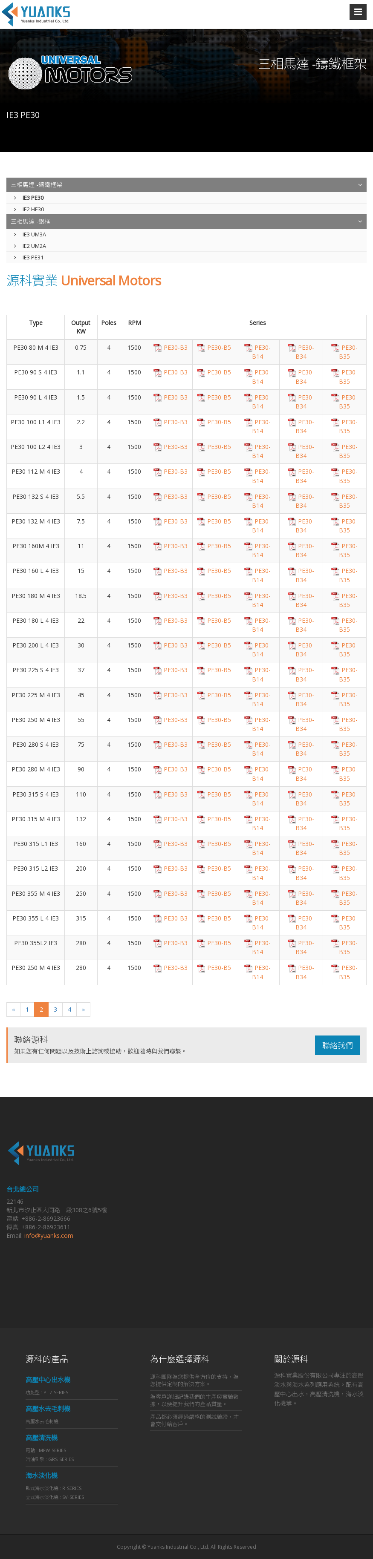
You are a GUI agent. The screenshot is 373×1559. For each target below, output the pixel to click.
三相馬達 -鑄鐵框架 (36, 185)
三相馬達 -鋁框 (30, 221)
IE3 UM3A (30, 234)
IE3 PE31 (28, 257)
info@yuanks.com (48, 1235)
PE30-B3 (170, 347)
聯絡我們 (337, 1045)
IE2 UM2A (30, 246)
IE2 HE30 (29, 209)
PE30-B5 (214, 347)
